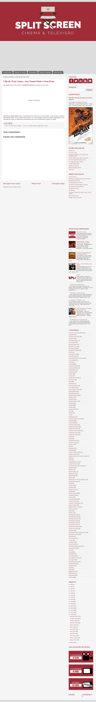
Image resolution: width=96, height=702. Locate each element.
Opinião (70, 491)
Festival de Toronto (73, 432)
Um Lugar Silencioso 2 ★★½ (76, 161)
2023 (71, 586)
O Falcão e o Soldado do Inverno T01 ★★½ (79, 178)
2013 (71, 608)
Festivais (71, 420)
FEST (70, 411)
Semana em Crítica (73, 528)
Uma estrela (72, 559)
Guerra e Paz (72, 444)
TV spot (70, 540)
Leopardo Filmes (73, 463)
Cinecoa (71, 362)
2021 (71, 591)
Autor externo (72, 342)
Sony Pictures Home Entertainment (77, 532)
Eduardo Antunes (73, 401)
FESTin (70, 413)
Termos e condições (45, 72)
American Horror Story (74, 336)
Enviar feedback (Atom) (15, 186)
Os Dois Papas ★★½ (74, 163)
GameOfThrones (73, 440)
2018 (71, 597)
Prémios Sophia (73, 501)
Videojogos (71, 565)
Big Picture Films (73, 346)
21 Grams (42, 116)
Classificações (72, 369)
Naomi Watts (14, 116)
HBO (70, 446)
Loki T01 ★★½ (72, 176)
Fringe (70, 438)
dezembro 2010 (74, 616)
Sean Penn (6, 116)
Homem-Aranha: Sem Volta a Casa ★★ (78, 158)
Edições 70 (71, 397)
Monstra (71, 477)
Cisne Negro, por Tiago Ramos (77, 293)
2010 (71, 614)
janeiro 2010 (73, 639)
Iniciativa (71, 450)
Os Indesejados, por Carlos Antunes (78, 319)
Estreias (71, 407)
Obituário (71, 487)
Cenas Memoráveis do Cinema (76, 358)
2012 (71, 610)
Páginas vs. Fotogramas (75, 503)
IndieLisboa (71, 448)
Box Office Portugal (73, 350)
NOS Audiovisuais (73, 481)
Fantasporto (72, 416)
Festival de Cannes (73, 426)
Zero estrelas (72, 575)
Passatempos (32, 72)
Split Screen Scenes (74, 534)
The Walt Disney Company (75, 546)
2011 (71, 612)
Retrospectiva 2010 (73, 516)
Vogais (70, 567)
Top (69, 550)
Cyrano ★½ (72, 150)
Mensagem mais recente (11, 183)
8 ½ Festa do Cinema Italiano (76, 332)
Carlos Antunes (72, 354)
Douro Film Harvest (73, 385)
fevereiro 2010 (73, 637)
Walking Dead (72, 571)
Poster (70, 497)
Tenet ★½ (71, 169)
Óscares (71, 577)
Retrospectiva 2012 (73, 520)
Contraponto (72, 371)
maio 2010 (72, 631)
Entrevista (71, 403)
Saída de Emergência (74, 526)
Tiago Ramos (40, 125)
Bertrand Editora (73, 344)
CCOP (70, 352)
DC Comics (71, 379)
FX (69, 414)
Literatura (71, 467)
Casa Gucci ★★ (73, 152)
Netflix (70, 483)
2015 (71, 603)
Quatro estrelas (72, 505)
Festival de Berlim (73, 424)
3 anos (78, 274)
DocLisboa (71, 383)
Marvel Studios (72, 471)
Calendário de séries (81, 231)
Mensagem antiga (58, 183)
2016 (71, 601)
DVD (70, 381)
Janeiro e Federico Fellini (75, 452)
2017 (71, 599)
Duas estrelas (72, 387)
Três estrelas (72, 555)
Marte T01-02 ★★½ (74, 195)
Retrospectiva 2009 (73, 514)
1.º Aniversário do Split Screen (77, 284)
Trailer (46, 125)
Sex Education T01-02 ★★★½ (76, 186)
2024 (71, 584)
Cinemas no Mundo (73, 366)
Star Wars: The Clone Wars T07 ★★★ (78, 184)
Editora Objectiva (73, 391)
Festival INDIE (72, 422)
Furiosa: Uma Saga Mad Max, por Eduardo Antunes (83, 253)
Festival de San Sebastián (75, 430)
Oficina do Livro (72, 489)
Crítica (70, 373)
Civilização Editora (73, 367)
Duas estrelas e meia (74, 389)
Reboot (70, 510)
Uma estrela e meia (73, 561)
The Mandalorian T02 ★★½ (75, 182)
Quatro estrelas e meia (74, 506)
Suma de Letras (73, 538)
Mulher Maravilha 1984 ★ (75, 167)
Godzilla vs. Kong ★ (74, 165)
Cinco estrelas (72, 360)
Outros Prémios (72, 493)
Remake (71, 512)
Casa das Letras (73, 356)
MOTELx (71, 469)
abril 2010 (72, 633)
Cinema (30, 125)
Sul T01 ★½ (72, 190)
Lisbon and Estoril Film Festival (76, 465)
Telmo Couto (72, 544)
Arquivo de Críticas (20, 72)
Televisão (71, 542)
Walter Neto (71, 573)
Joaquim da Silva (73, 454)
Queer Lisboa (72, 508)
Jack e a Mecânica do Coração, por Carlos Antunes (84, 309)
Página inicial (7, 72)
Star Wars (71, 536)
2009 (71, 642)
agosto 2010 (73, 624)
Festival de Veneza (73, 434)
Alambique (71, 334)
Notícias (35, 125)
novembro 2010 (74, 618)
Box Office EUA (72, 348)
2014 (71, 606)
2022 (71, 588)
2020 (71, 593)
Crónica (70, 375)
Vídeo (70, 569)
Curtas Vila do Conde (74, 377)
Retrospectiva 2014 (73, 524)
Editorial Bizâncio (73, 393)
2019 (71, 595)
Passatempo (72, 495)
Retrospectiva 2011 (73, 518)
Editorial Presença (73, 395)
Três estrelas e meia (74, 557)
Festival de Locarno (73, 428)
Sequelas (71, 530)
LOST (70, 459)
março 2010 (73, 635)
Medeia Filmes (72, 473)
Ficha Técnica (58, 72)
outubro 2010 (73, 620)
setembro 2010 (74, 622)
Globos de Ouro (73, 442)
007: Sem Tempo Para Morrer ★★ (77, 159)
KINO (70, 458)
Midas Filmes (72, 475)
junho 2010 (73, 629)
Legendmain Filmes (73, 461)
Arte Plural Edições (73, 340)
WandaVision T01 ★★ (74, 180)
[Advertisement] (25, 55)
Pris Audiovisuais (73, 499)
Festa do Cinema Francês (75, 418)
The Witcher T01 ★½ (74, 188)
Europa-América (73, 409)
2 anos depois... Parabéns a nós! (77, 300)
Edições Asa (72, 399)
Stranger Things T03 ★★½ (75, 197)
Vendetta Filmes (73, 563)
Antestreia (71, 338)
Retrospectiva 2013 (73, 522)
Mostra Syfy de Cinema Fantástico (77, 479)
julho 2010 (72, 627)
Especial (71, 405)
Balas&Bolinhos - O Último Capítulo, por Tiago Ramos (83, 242)
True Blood (71, 553)
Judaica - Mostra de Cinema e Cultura (78, 456)
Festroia (71, 436)
